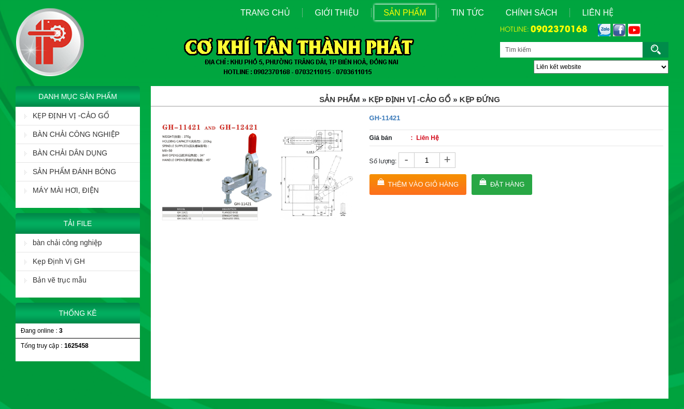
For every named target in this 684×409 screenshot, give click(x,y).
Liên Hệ (598, 12)
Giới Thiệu (337, 12)
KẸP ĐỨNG (480, 99)
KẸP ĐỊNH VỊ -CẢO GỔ (66, 115)
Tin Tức (467, 12)
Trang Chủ (265, 12)
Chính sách (532, 12)
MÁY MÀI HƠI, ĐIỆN (61, 190)
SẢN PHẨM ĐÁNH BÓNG (70, 171)
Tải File (78, 223)
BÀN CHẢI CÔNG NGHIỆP (72, 134)
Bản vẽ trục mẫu (55, 280)
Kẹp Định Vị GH (54, 261)
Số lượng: (383, 161)
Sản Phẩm (404, 12)
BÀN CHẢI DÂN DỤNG (65, 153)
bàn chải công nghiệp (63, 242)
